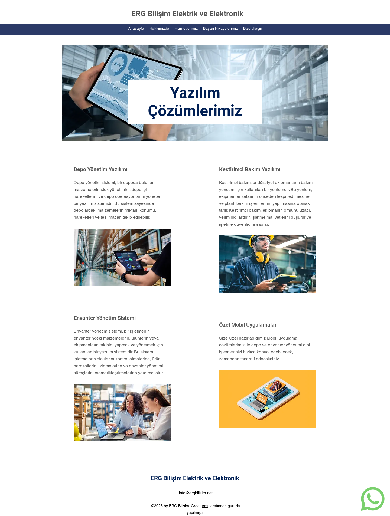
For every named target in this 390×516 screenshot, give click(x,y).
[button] (186, 28)
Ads (205, 506)
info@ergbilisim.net (196, 493)
